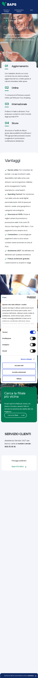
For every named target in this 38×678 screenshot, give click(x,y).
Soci (31, 10)
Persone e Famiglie (7, 10)
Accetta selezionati (19, 372)
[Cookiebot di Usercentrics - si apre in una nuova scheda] (27, 297)
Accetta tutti (19, 365)
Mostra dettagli (26, 359)
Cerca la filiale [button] (13, 415)
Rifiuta (19, 379)
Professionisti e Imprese (19, 10)
